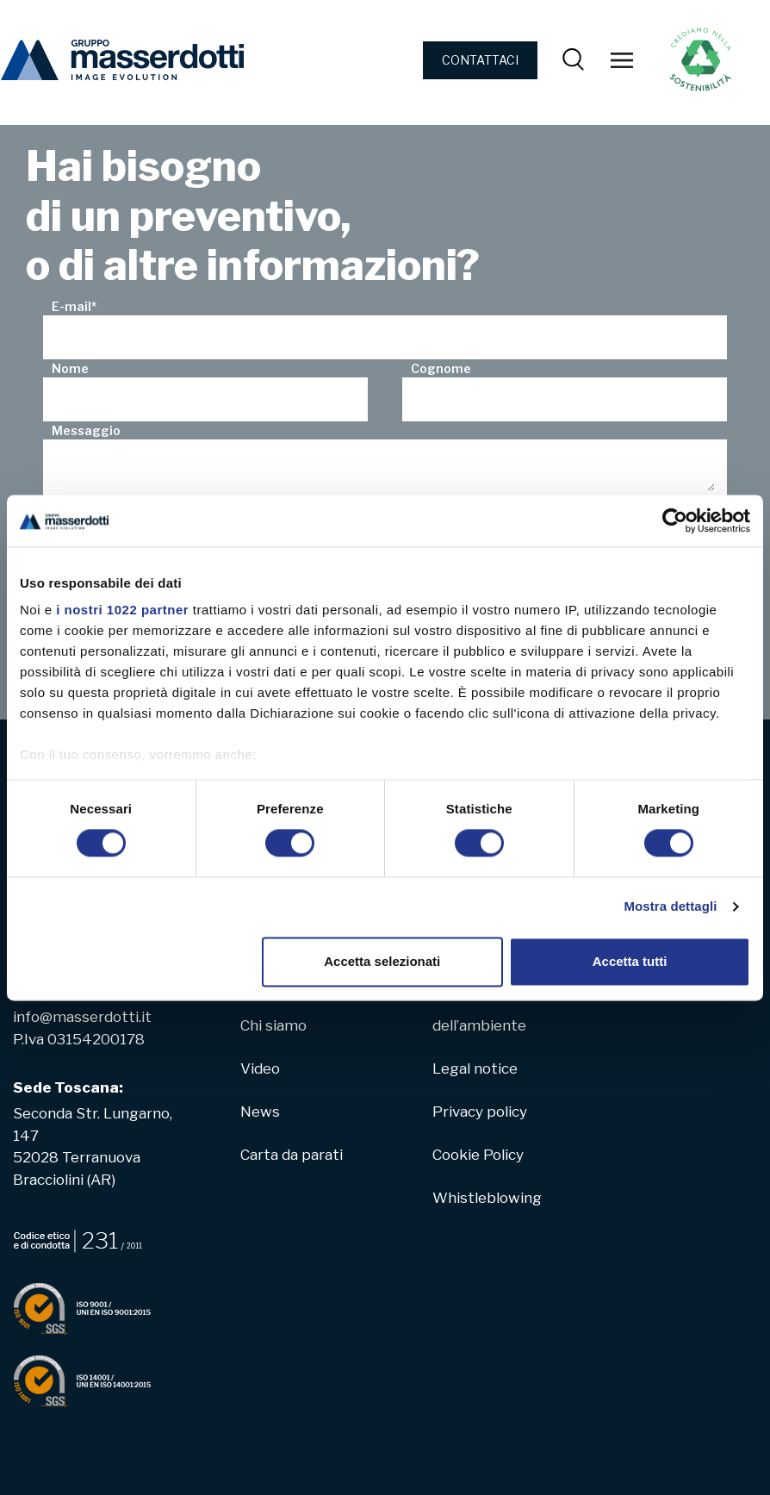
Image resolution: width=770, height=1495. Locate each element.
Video (260, 1068)
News (260, 1111)
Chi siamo (273, 1025)
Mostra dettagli (670, 907)
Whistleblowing (487, 1197)
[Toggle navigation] (622, 60)
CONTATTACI (480, 60)
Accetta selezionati (382, 961)
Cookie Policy (478, 1154)
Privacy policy (479, 1111)
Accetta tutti (630, 961)
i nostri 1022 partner (122, 609)
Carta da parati (291, 1154)
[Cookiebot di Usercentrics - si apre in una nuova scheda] (674, 520)
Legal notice (475, 1068)
